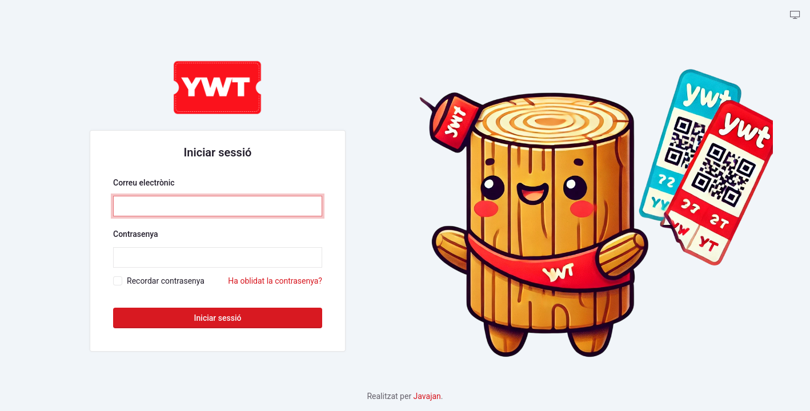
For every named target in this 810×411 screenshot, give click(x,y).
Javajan (427, 396)
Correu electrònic (144, 182)
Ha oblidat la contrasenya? (275, 280)
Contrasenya (135, 234)
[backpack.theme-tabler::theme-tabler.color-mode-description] (795, 15)
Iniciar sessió (218, 318)
